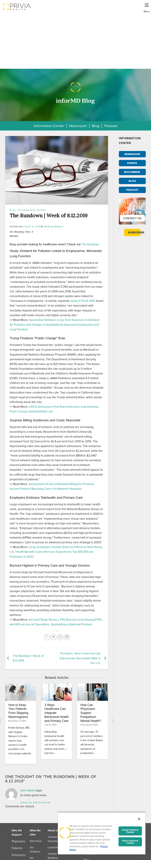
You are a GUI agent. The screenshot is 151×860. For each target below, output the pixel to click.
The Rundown (90, 244)
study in (82, 301)
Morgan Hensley (53, 226)
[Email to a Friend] (60, 637)
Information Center (49, 125)
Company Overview (53, 839)
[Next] (112, 721)
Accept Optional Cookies (130, 831)
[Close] (139, 819)
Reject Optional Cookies (130, 842)
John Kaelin (27, 790)
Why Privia (35, 841)
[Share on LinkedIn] (67, 637)
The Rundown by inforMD (31, 210)
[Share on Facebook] (47, 637)
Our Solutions (35, 849)
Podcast (110, 125)
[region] (101, 833)
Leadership (54, 847)
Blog (95, 125)
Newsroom (78, 125)
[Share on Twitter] (53, 637)
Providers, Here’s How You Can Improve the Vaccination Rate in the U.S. (80, 658)
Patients (17, 848)
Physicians (18, 841)
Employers (19, 855)
